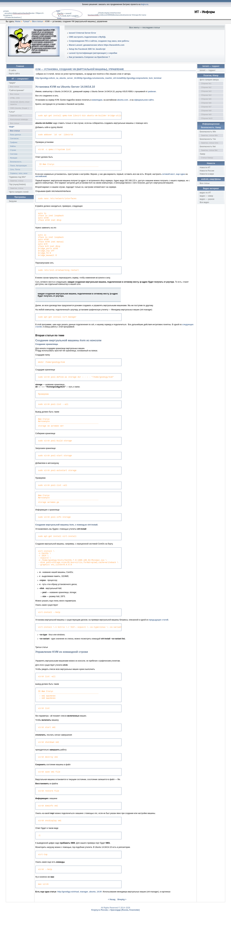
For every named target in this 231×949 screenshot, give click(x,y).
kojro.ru (144, 4)
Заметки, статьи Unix (209, 143)
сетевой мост (168, 176)
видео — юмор (206, 196)
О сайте (12, 70)
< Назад (111, 931)
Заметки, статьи (16, 181)
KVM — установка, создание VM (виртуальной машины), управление (80, 69)
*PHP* (11, 127)
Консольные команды (19, 119)
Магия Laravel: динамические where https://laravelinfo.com (96, 45)
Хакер (202, 154)
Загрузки (13, 201)
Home (18, 21)
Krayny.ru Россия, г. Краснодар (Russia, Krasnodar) (115, 942)
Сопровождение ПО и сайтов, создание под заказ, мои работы (99, 41)
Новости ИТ (205, 167)
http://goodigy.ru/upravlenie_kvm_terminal (141, 78)
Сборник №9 (206, 114)
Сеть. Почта (15, 169)
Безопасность (15, 162)
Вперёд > (122, 931)
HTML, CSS (15, 98)
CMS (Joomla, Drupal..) (19, 108)
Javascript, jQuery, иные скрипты (20, 103)
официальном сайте (144, 100)
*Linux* (26, 21)
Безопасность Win (208, 132)
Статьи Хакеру (207, 158)
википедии (97, 100)
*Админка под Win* (17, 177)
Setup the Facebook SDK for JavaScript (87, 49)
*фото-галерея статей (18, 192)
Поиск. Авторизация (18, 166)
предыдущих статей (158, 643)
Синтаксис (14, 138)
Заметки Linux (16, 116)
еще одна (180, 176)
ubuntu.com (122, 100)
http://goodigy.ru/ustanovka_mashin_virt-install (100, 78)
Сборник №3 (206, 91)
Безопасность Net (208, 146)
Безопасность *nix (208, 139)
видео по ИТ (205, 193)
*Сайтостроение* (16, 90)
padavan (152, 91)
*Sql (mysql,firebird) (17, 184)
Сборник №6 (206, 103)
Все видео (204, 202)
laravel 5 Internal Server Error (82, 33)
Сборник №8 (206, 111)
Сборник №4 (206, 95)
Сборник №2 (206, 87)
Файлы (13, 146)
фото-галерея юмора (209, 80)
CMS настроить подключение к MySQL (87, 37)
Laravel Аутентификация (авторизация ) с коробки (93, 53)
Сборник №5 (206, 99)
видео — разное (207, 199)
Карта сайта (14, 73)
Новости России (207, 171)
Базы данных (15, 135)
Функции (13, 158)
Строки (13, 150)
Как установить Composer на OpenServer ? (89, 57)
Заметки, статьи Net (209, 150)
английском (41, 179)
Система (13, 154)
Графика (13, 142)
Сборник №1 (206, 83)
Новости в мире (207, 174)
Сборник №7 (206, 107)
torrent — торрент (208, 70)
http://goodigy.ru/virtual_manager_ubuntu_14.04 (79, 924)
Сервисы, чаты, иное (18, 173)
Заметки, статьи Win (209, 135)
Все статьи (37, 21)
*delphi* (12, 83)
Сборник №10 (206, 118)
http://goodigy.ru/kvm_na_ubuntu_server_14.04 (57, 78)
